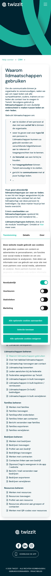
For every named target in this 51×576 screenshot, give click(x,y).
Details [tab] (26, 235)
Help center (8, 59)
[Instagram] (31, 545)
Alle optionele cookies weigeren (25, 338)
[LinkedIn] (25, 545)
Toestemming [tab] (9, 235)
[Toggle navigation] (45, 4)
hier (42, 224)
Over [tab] (42, 235)
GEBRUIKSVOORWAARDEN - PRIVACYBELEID (25, 571)
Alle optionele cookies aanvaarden (25, 320)
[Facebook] (18, 545)
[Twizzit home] (12, 4)
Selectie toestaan (25, 329)
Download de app (25, 554)
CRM (20, 59)
